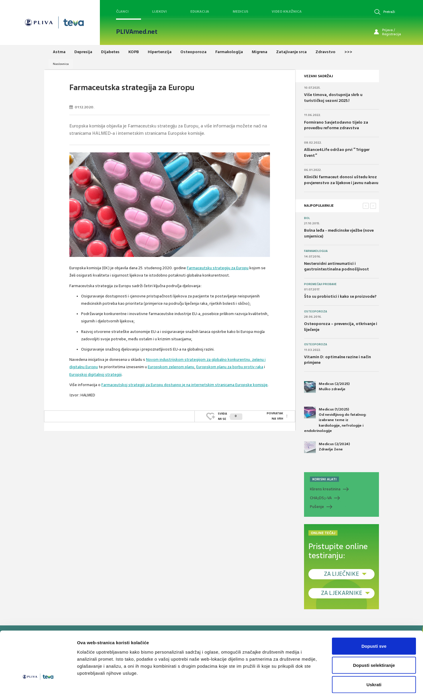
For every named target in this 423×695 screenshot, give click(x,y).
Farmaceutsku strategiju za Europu (218, 267)
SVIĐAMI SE (230, 415)
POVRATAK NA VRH (275, 415)
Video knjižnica (287, 11)
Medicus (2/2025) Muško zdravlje (327, 387)
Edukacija (199, 11)
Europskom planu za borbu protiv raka (229, 366)
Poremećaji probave (320, 284)
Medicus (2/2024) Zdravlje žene (327, 447)
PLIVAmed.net (136, 32)
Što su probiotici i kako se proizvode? (340, 296)
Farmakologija (316, 251)
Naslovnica (61, 64)
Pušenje (317, 506)
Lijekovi (159, 11)
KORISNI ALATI (324, 479)
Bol (307, 218)
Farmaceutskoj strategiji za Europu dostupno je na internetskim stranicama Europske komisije (184, 384)
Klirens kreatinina (325, 489)
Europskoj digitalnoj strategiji (95, 374)
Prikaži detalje (304, 683)
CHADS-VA (321, 498)
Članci (122, 11)
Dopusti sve (373, 617)
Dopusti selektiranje (374, 637)
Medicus (240, 11)
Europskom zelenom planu (171, 366)
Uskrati (374, 656)
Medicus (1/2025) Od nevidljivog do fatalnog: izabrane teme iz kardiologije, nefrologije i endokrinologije (335, 420)
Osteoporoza (315, 311)
